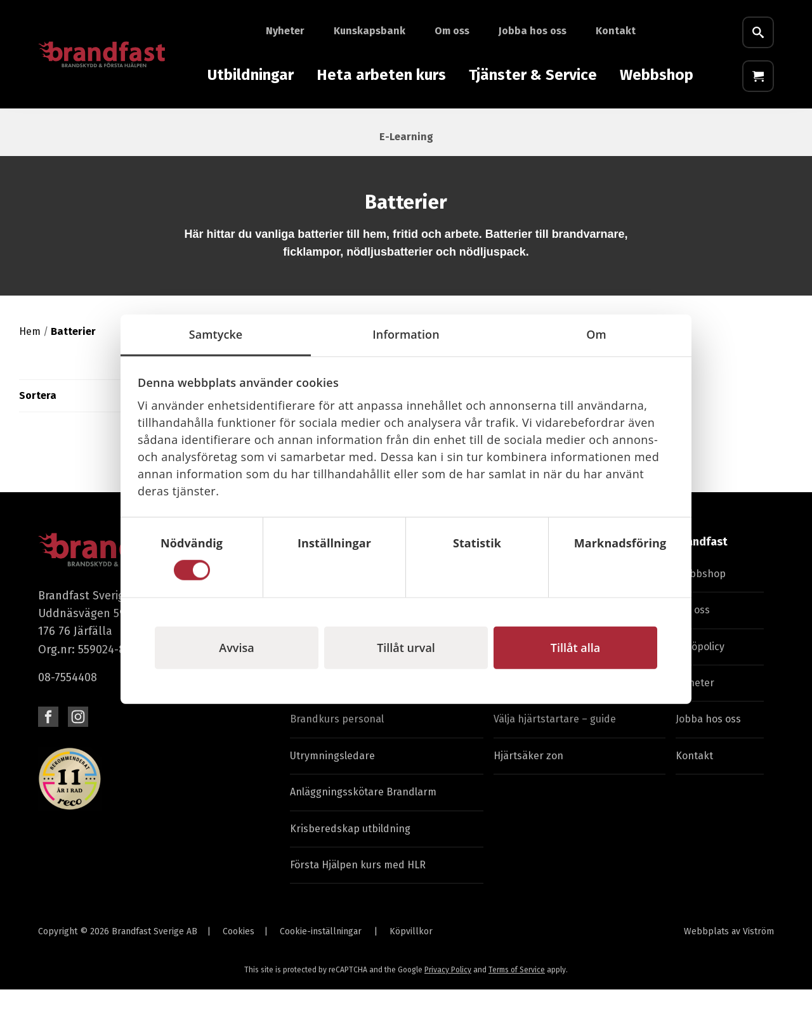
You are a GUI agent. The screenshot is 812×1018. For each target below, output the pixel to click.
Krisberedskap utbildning (350, 857)
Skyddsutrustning (458, 127)
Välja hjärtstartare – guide (555, 748)
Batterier (689, 127)
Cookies (238, 960)
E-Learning (406, 165)
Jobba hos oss (532, 31)
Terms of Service (516, 998)
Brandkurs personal (337, 748)
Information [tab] (405, 333)
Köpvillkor (411, 960)
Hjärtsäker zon (528, 784)
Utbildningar (250, 75)
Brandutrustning (65, 127)
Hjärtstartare (358, 127)
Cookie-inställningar (321, 960)
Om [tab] (596, 333)
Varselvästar (555, 127)
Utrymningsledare (332, 784)
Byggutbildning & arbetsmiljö (358, 711)
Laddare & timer (168, 127)
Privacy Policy (447, 998)
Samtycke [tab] (216, 333)
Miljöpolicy (700, 675)
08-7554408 (67, 706)
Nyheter (285, 31)
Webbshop (656, 75)
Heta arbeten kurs (381, 75)
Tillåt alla (575, 647)
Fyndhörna (761, 127)
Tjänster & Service (533, 75)
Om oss (452, 31)
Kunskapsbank (369, 31)
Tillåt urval (406, 647)
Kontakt (616, 31)
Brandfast (702, 571)
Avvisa (236, 647)
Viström (758, 960)
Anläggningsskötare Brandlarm (363, 821)
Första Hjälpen (267, 127)
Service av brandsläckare (553, 711)
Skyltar (627, 127)
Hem (30, 360)
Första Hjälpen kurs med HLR (358, 893)
